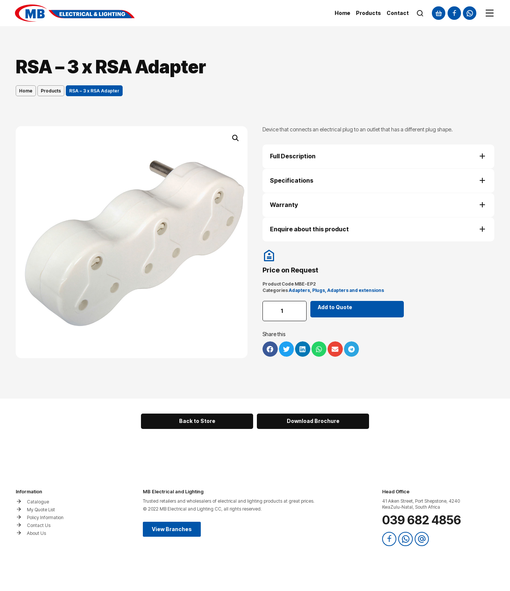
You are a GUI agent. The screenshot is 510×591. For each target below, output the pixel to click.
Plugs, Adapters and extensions (348, 290)
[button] (235, 138)
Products (51, 91)
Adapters (299, 290)
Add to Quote (336, 307)
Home (26, 91)
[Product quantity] (284, 311)
